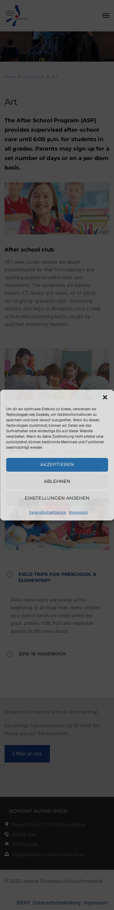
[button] (105, 397)
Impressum (78, 512)
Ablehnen (57, 481)
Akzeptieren (57, 464)
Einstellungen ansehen (57, 498)
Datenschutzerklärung (47, 512)
